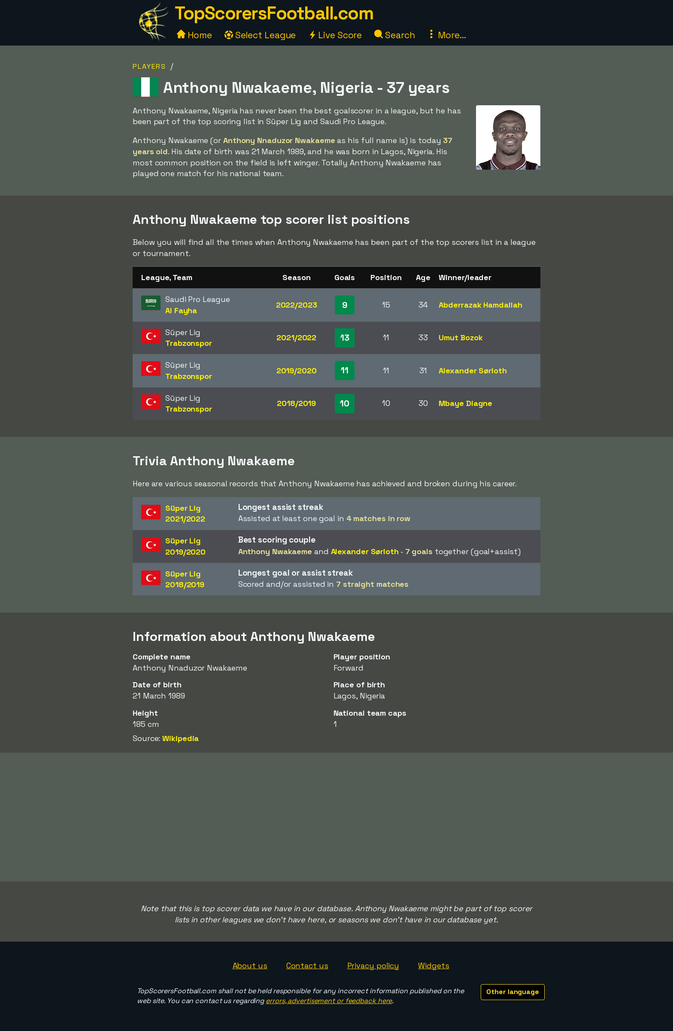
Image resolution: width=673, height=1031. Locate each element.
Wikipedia (180, 738)
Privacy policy (373, 965)
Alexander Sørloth (472, 370)
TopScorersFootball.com (274, 13)
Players (149, 66)
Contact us (307, 965)
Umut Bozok (460, 337)
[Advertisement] (336, 817)
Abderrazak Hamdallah (480, 305)
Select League (260, 35)
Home (194, 35)
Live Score (335, 35)
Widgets (433, 965)
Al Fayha (181, 310)
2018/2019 (296, 403)
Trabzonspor (188, 343)
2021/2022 (296, 337)
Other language (512, 991)
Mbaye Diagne (465, 403)
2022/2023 (296, 305)
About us (250, 965)
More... (446, 35)
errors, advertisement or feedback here (329, 1000)
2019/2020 (296, 370)
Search (394, 35)
